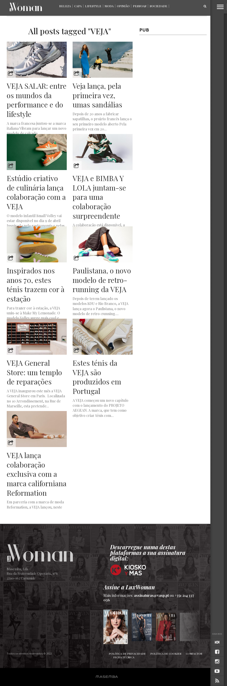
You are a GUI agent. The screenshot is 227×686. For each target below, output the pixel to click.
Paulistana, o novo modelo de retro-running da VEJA (102, 280)
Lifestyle (93, 6)
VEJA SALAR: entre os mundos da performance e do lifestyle (37, 99)
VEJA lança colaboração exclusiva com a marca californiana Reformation (37, 473)
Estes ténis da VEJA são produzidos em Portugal (97, 376)
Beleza (65, 6)
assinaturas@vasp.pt (151, 595)
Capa (78, 6)
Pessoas (139, 6)
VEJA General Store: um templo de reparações (34, 372)
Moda (109, 6)
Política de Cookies (165, 653)
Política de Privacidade (127, 653)
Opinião (123, 6)
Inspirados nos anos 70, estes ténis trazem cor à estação (36, 284)
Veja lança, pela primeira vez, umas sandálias (97, 95)
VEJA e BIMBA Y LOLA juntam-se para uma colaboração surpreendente (99, 196)
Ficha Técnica (123, 657)
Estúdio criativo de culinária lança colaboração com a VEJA (36, 192)
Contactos (194, 653)
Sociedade (158, 6)
